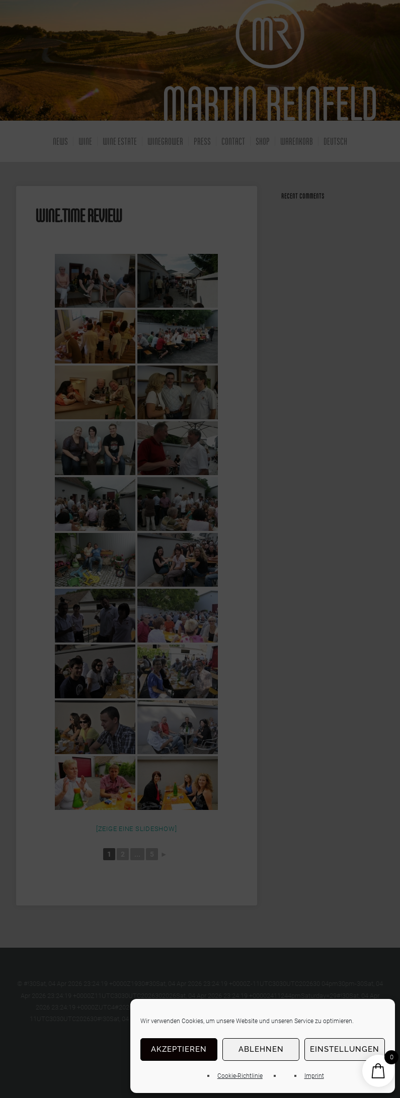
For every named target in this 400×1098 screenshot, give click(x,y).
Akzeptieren (179, 1049)
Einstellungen (344, 1049)
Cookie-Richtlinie (240, 1075)
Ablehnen (261, 1049)
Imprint (314, 1075)
